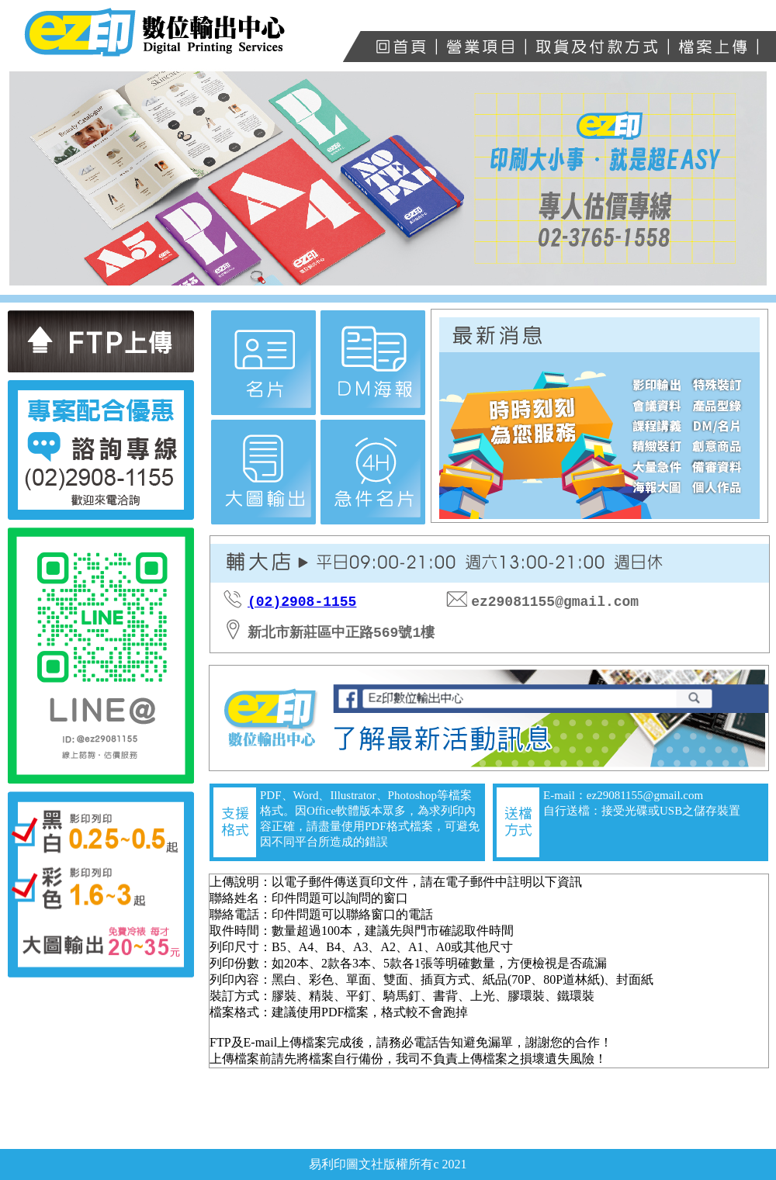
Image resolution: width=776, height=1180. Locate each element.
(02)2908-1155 (302, 602)
